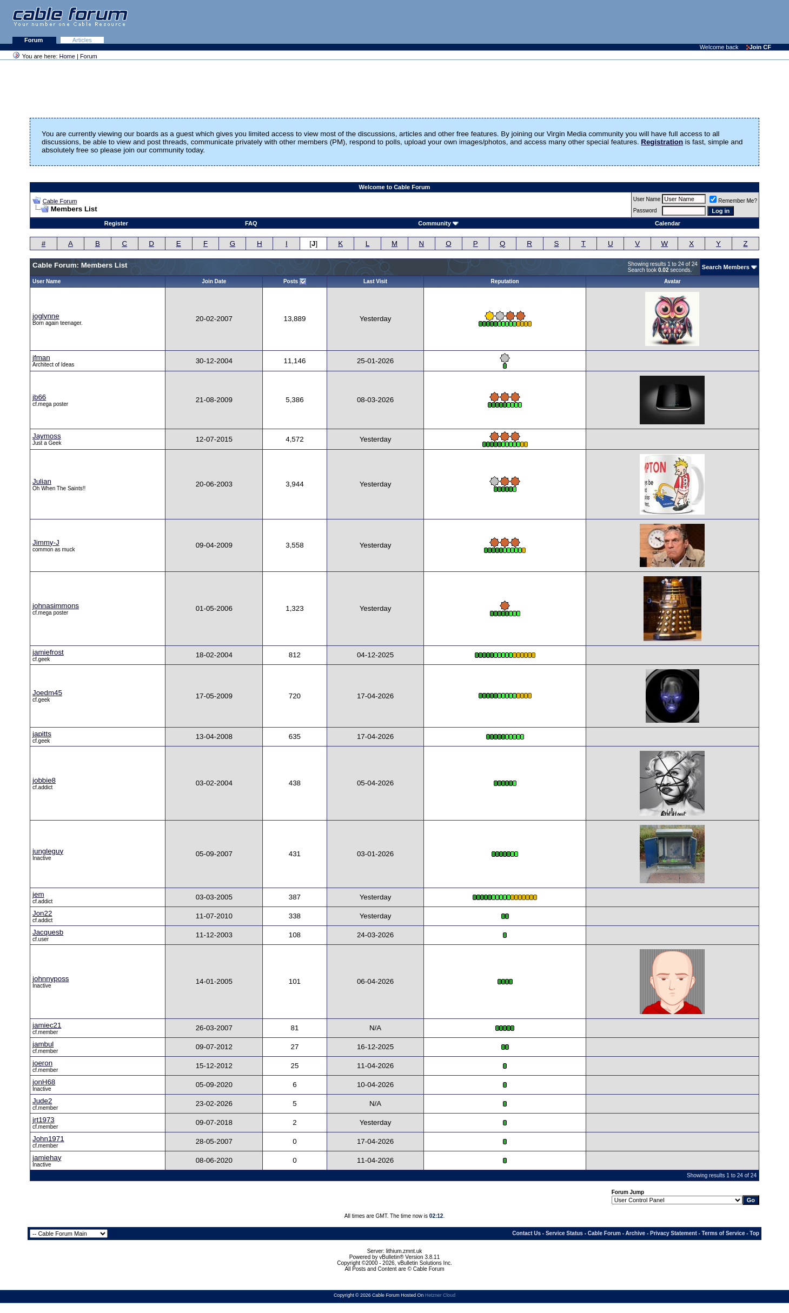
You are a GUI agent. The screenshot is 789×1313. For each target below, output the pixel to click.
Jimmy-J (45, 542)
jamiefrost (48, 652)
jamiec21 (46, 1025)
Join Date (214, 281)
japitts (41, 734)
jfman (41, 358)
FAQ (251, 223)
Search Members (726, 267)
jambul (43, 1044)
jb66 (39, 397)
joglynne (45, 316)
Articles (82, 40)
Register (116, 223)
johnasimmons (55, 606)
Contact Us (526, 1233)
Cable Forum (60, 201)
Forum (34, 40)
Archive (635, 1233)
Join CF (758, 47)
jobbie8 (44, 780)
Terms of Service (723, 1233)
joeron (42, 1063)
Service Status (564, 1233)
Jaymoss (46, 436)
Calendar (667, 223)
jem (38, 894)
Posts (290, 281)
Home (67, 56)
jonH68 (43, 1082)
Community (438, 223)
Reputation (504, 281)
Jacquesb (47, 932)
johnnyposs (50, 979)
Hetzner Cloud (440, 1295)
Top (754, 1233)
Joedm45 (47, 693)
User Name (647, 199)
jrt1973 (43, 1120)
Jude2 (42, 1101)
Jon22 (42, 913)
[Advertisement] (657, 21)
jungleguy (47, 851)
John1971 (48, 1139)
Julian (41, 481)
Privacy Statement (673, 1233)
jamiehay (46, 1158)
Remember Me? (733, 201)
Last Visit (375, 281)
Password (645, 211)
